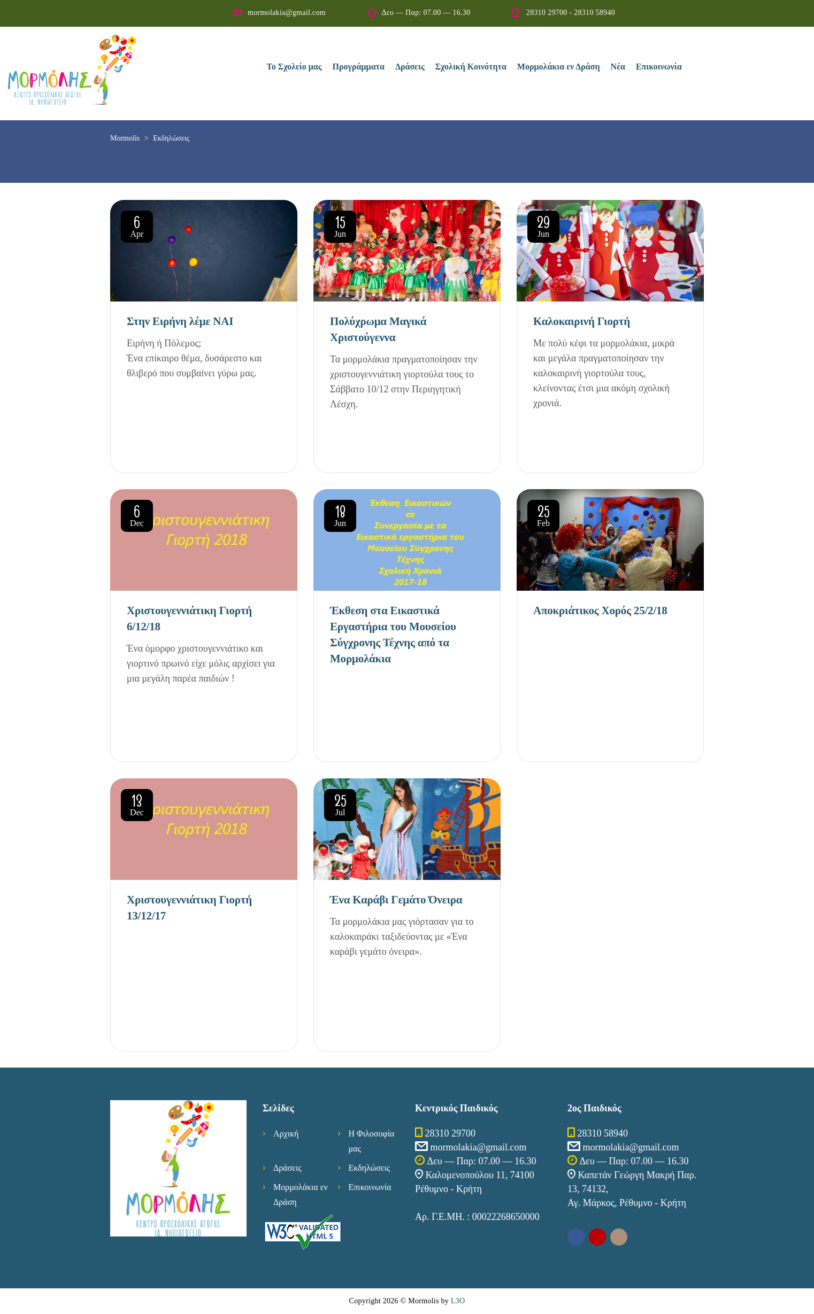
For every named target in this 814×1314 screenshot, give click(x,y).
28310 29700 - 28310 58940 (570, 13)
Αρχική (285, 1133)
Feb (543, 517)
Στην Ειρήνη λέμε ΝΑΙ (180, 321)
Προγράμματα (359, 66)
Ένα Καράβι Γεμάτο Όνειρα (396, 899)
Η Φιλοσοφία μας (372, 1141)
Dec (137, 517)
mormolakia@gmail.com (287, 13)
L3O (458, 1301)
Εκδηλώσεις (369, 1167)
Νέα (618, 66)
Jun (340, 228)
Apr (137, 228)
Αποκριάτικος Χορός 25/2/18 (600, 610)
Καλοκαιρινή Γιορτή (581, 321)
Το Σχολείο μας (294, 66)
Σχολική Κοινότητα (470, 66)
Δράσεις (410, 66)
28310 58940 (603, 1133)
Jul (340, 807)
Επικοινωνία (659, 66)
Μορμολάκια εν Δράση (558, 66)
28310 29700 (450, 1133)
